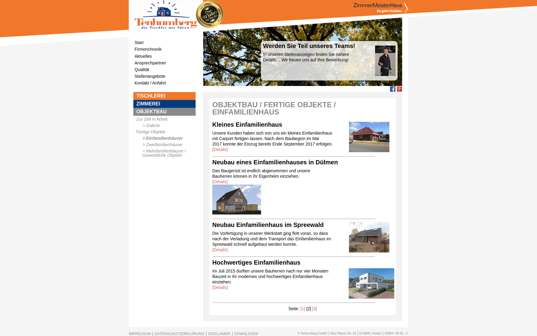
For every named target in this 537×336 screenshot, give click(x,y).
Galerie (153, 125)
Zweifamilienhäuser (164, 144)
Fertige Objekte (151, 131)
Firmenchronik (148, 49)
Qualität (142, 69)
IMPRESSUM (140, 334)
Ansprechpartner (150, 62)
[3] (314, 308)
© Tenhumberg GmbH (312, 333)
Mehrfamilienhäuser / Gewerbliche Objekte (164, 153)
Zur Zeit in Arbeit (152, 119)
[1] (302, 308)
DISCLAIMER (219, 334)
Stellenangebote (150, 76)
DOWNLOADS (246, 334)
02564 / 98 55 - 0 (396, 333)
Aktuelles (143, 56)
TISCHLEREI (150, 95)
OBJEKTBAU (151, 111)
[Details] (220, 149)
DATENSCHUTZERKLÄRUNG (179, 334)
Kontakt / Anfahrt (150, 83)
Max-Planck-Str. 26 (343, 333)
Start (139, 42)
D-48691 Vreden (370, 333)
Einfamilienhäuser (164, 138)
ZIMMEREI (148, 103)
